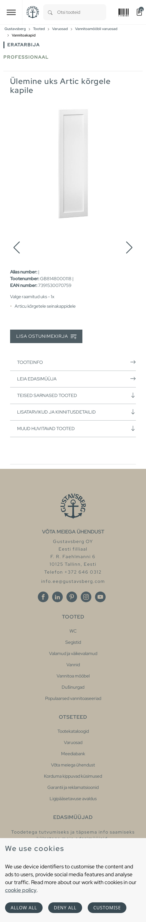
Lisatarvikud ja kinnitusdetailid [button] (76, 412)
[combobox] (81, 12)
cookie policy (20, 890)
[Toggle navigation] (11, 12)
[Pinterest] (71, 597)
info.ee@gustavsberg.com (73, 581)
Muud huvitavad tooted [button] (76, 428)
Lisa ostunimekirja (46, 336)
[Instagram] (86, 597)
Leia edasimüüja (76, 379)
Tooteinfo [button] (76, 362)
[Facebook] (43, 597)
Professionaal (26, 57)
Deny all (65, 908)
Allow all (24, 908)
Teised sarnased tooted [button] (76, 395)
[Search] (50, 12)
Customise (107, 908)
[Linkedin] (57, 597)
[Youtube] (100, 597)
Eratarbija (23, 45)
